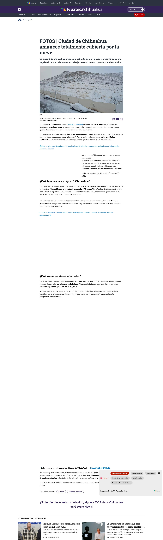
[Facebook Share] (121, 119)
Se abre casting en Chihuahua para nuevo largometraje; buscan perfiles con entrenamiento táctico (126, 525)
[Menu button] (27, 9)
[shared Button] (117, 119)
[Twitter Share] (114, 119)
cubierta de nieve (75, 124)
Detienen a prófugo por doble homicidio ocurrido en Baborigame (61, 525)
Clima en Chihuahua (75, 491)
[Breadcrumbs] (20, 19)
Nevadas (61, 491)
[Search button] (142, 9)
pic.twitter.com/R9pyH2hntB (110, 169)
